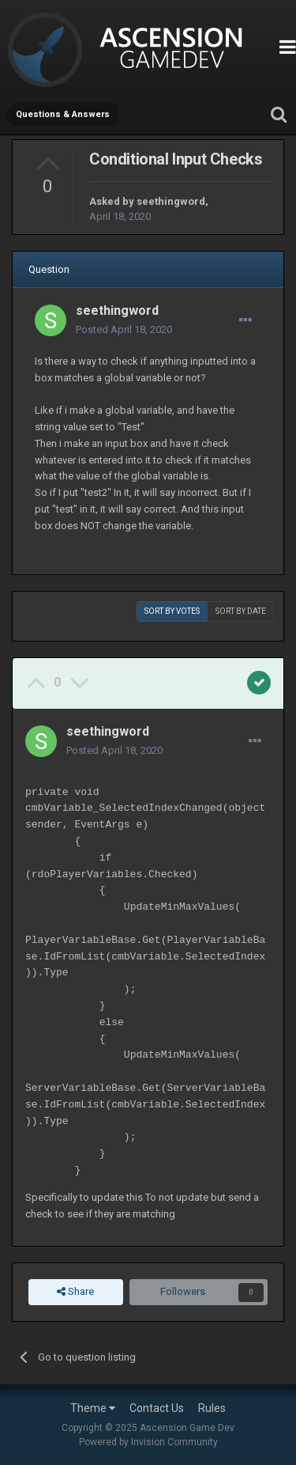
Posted (124, 329)
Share (75, 1292)
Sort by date (240, 611)
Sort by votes (172, 611)
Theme (92, 1408)
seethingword (171, 201)
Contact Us (156, 1408)
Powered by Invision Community (148, 1442)
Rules (212, 1408)
